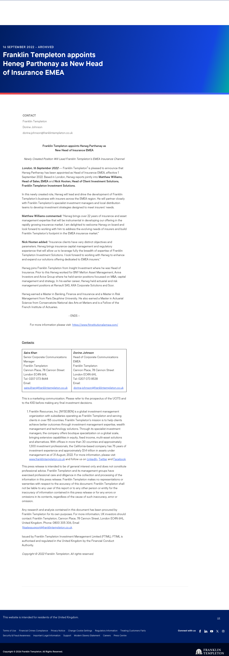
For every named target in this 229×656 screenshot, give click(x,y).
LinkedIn (92, 459)
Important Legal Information (46, 635)
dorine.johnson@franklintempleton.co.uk (98, 388)
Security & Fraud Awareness (16, 635)
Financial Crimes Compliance (33, 630)
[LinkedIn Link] (206, 630)
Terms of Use (9, 630)
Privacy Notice (58, 630)
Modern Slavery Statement (87, 635)
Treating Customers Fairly (133, 630)
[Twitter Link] (217, 630)
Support (67, 635)
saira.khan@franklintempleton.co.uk (46, 388)
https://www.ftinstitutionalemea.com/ (95, 325)
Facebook (119, 459)
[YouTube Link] (212, 630)
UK (218, 618)
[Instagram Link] (223, 630)
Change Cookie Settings (80, 630)
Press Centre (120, 635)
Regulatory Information (106, 630)
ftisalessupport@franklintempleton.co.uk (47, 527)
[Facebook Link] (200, 630)
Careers (107, 635)
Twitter (103, 459)
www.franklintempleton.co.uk (47, 459)
